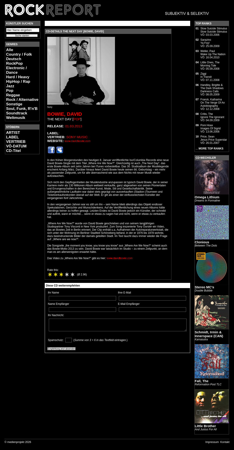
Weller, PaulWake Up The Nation (212, 53)
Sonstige (14, 104)
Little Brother (205, 426)
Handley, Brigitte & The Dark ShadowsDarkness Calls (211, 88)
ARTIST (13, 132)
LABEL (12, 137)
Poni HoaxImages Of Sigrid (210, 127)
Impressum (212, 442)
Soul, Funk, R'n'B (21, 109)
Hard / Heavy (17, 77)
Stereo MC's (204, 287)
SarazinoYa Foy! (205, 41)
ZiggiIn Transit (205, 75)
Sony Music (77, 137)
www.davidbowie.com (78, 141)
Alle (9, 50)
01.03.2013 (73, 126)
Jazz (10, 86)
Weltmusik (15, 118)
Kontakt (224, 442)
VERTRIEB (16, 142)
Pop (9, 90)
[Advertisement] (18, 225)
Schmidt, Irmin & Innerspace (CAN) (209, 334)
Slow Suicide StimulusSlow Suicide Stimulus (213, 30)
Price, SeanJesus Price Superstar (213, 138)
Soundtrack (16, 113)
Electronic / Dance (16, 70)
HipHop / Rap (18, 81)
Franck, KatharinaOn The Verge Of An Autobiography (212, 102)
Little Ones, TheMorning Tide (210, 64)
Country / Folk (19, 54)
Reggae (13, 95)
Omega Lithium (207, 197)
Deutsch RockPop (14, 61)
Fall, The (201, 381)
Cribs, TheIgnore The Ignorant (212, 115)
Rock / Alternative (22, 99)
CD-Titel (13, 151)
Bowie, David (64, 114)
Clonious (202, 242)
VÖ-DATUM (16, 146)
